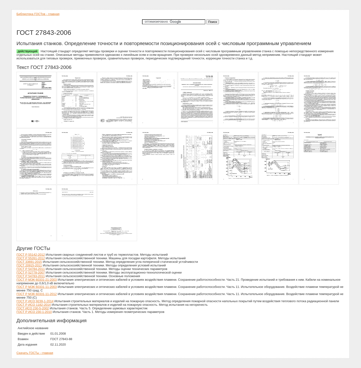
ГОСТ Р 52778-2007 (30, 272)
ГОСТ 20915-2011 (29, 265)
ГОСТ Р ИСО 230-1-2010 (34, 312)
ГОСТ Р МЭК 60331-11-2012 (36, 294)
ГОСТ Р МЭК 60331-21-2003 (36, 279)
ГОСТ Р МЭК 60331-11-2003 (36, 287)
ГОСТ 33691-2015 (29, 262)
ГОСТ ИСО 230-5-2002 (32, 308)
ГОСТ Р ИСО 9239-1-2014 (34, 301)
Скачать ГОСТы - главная (34, 353)
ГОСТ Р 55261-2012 (30, 258)
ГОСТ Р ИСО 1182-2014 (33, 304)
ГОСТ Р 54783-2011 (30, 276)
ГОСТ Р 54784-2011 (30, 269)
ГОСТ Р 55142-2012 (30, 254)
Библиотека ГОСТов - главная (37, 14)
